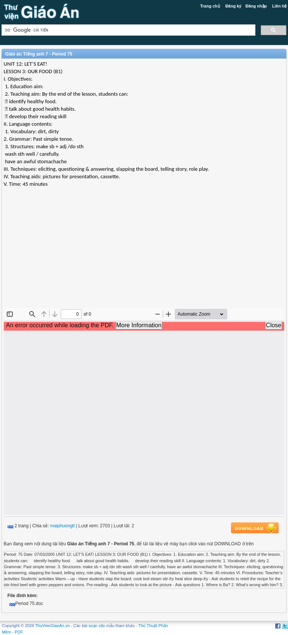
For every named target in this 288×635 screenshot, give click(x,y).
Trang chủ (210, 6)
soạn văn (96, 625)
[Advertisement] (144, 253)
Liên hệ (279, 6)
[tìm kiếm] (127, 30)
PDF (19, 632)
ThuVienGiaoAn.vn (52, 625)
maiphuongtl (62, 525)
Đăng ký (233, 6)
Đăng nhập (256, 6)
